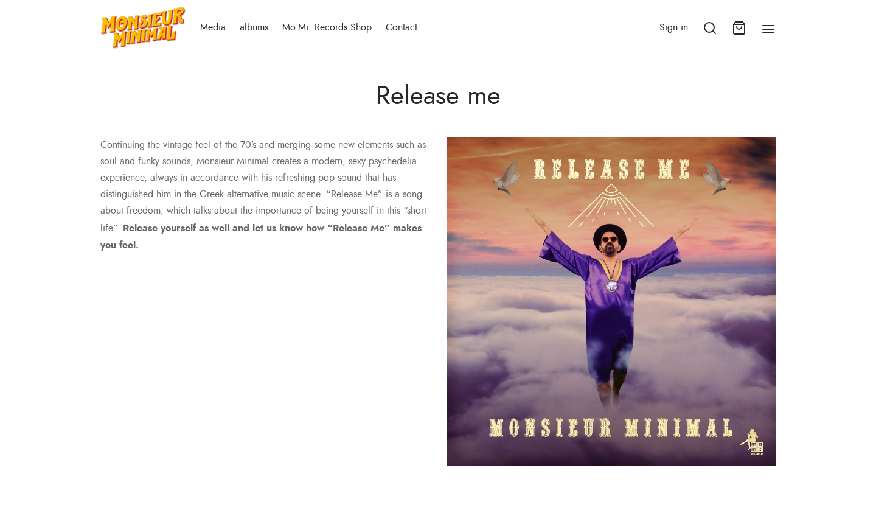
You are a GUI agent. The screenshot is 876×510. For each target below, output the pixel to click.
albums (254, 27)
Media (213, 27)
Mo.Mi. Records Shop (327, 27)
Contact (401, 27)
